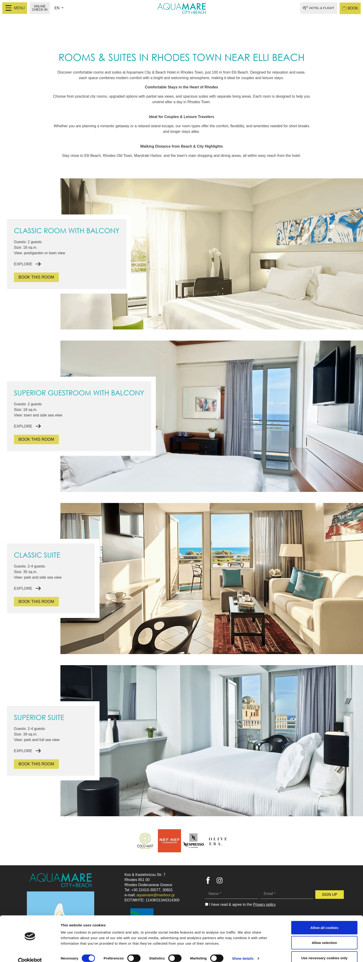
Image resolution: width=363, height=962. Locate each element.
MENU (15, 8)
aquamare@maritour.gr (156, 895)
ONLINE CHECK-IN (40, 8)
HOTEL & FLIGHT (320, 8)
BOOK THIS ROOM (37, 277)
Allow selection (324, 935)
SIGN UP (330, 894)
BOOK (350, 8)
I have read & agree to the (242, 904)
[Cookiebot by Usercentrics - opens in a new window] (30, 953)
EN (58, 8)
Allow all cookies (324, 919)
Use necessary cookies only (324, 950)
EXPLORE (24, 264)
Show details (243, 950)
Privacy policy (264, 904)
